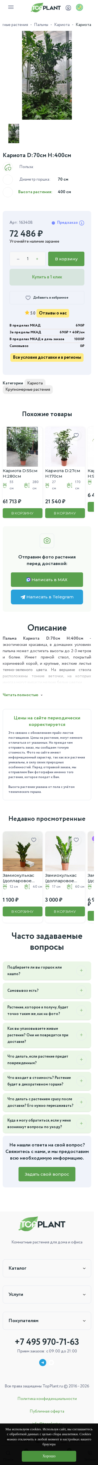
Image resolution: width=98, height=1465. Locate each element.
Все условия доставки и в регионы (47, 357)
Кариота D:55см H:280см (20, 473)
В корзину (66, 258)
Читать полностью (20, 695)
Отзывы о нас (53, 313)
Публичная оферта (47, 1411)
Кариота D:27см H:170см (62, 473)
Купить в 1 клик (47, 277)
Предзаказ (70, 223)
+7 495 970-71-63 (47, 1342)
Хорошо (49, 1456)
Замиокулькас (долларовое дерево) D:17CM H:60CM (62, 878)
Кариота (62, 25)
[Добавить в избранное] (47, 297)
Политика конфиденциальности (47, 1399)
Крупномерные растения (27, 390)
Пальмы (41, 25)
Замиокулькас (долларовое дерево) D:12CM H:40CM (20, 878)
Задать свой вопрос (47, 1174)
